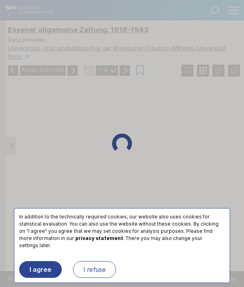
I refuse (94, 269)
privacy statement (99, 238)
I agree (40, 269)
